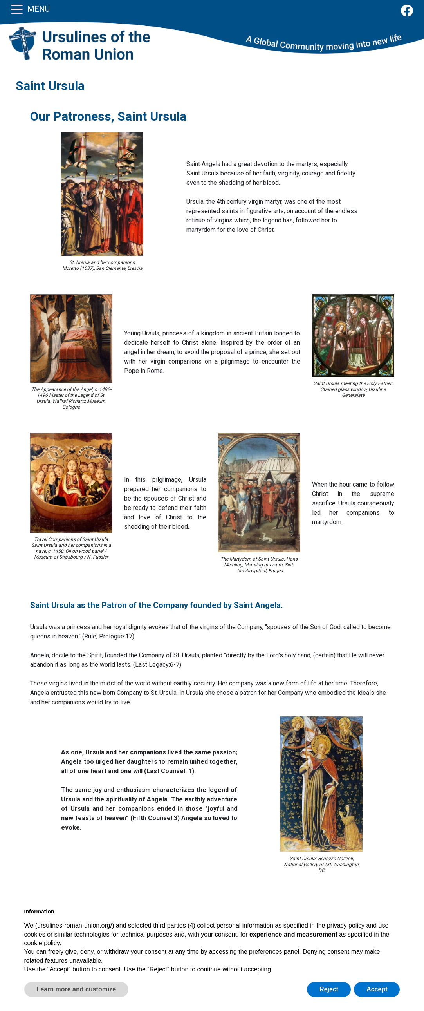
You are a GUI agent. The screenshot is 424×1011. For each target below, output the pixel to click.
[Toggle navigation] (16, 8)
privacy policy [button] (345, 925)
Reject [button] (328, 989)
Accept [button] (376, 989)
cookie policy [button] (42, 943)
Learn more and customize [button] (76, 989)
